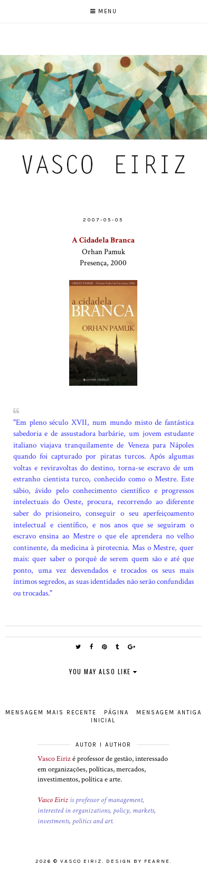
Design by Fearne (138, 861)
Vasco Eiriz (54, 759)
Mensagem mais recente (51, 712)
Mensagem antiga (169, 712)
